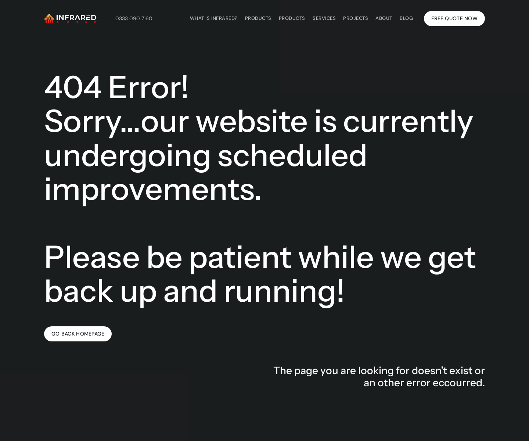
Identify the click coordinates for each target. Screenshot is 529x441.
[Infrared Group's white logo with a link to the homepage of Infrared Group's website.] (70, 18)
